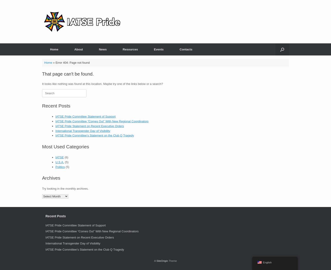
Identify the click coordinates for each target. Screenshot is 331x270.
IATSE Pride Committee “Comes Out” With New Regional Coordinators (102, 121)
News (103, 49)
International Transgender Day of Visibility (83, 131)
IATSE (60, 157)
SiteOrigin (162, 261)
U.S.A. (60, 162)
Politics (60, 167)
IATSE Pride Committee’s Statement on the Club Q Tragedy (95, 135)
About (78, 49)
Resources (130, 49)
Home (54, 49)
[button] (282, 49)
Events (159, 49)
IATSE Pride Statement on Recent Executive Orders (90, 126)
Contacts (186, 49)
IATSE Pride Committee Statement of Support (86, 116)
